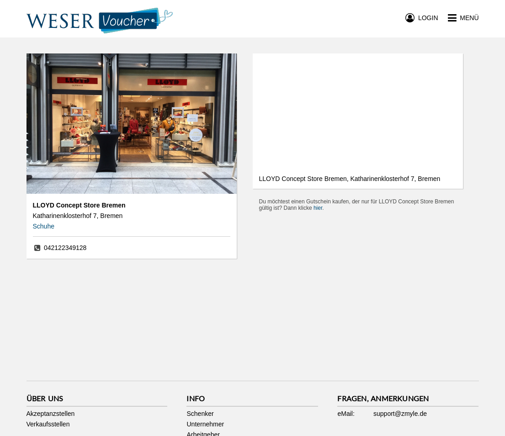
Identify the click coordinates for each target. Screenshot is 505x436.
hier (318, 208)
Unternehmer (205, 424)
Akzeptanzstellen (51, 413)
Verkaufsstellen (48, 424)
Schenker (199, 413)
